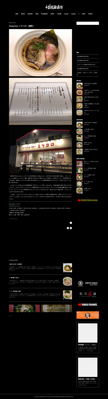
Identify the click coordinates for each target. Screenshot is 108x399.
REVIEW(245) (11, 218)
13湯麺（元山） (88, 188)
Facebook (73, 14)
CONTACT (90, 14)
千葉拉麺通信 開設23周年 (83, 68)
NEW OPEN (30, 14)
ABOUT (83, 14)
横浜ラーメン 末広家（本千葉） (91, 161)
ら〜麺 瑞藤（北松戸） (14, 277)
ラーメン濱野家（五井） (90, 175)
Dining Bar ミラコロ (14, 204)
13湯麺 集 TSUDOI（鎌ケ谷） (91, 149)
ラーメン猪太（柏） (88, 181)
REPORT (52, 14)
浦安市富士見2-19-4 (14, 206)
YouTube (66, 14)
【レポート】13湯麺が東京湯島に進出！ (86, 64)
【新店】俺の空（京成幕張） (16, 264)
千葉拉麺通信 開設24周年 (83, 60)
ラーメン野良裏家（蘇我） (15, 291)
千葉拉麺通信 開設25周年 (83, 56)
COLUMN (59, 14)
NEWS (37, 14)
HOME (16, 14)
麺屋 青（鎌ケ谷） (88, 142)
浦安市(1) (15, 218)
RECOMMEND (44, 14)
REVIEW (23, 14)
